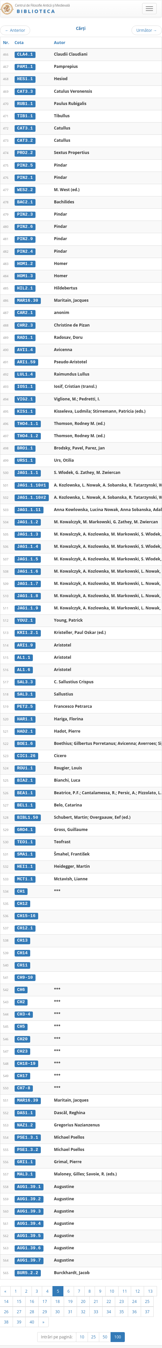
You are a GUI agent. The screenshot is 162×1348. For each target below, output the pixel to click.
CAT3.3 (25, 91)
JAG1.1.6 (27, 566)
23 (121, 1288)
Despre (137, 1345)
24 (134, 1288)
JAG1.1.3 (27, 530)
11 (124, 1278)
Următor (146, 30)
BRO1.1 (25, 444)
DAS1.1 (25, 1102)
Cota (19, 42)
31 (70, 1299)
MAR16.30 (27, 298)
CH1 (21, 883)
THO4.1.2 (27, 432)
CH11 (22, 956)
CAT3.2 (25, 140)
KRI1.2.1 (27, 627)
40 (32, 1309)
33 (96, 1299)
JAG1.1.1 (27, 469)
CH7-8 (24, 1078)
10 (112, 1278)
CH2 (21, 992)
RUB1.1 (25, 103)
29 (44, 1299)
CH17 (22, 1065)
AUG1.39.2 (29, 1187)
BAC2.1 (25, 201)
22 (109, 1288)
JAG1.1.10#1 (31, 481)
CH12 (22, 895)
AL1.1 (24, 651)
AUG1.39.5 (29, 1224)
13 (150, 1278)
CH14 (22, 944)
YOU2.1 (25, 615)
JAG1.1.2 (27, 517)
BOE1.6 (25, 737)
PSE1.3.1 (27, 1126)
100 (117, 1324)
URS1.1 (25, 456)
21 (96, 1288)
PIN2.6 (25, 225)
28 (32, 1299)
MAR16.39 (27, 1090)
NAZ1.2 (25, 1114)
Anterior (15, 30)
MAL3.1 (25, 1163)
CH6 (21, 980)
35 (121, 1299)
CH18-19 (26, 1053)
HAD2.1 (25, 724)
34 (109, 1299)
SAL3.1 (25, 688)
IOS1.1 (25, 383)
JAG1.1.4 (27, 541)
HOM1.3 (25, 274)
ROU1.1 (25, 761)
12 (137, 1278)
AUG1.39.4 (29, 1212)
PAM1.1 (25, 67)
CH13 (22, 931)
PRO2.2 (25, 152)
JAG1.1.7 (27, 578)
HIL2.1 (25, 286)
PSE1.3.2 (27, 1139)
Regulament (98, 1345)
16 (32, 1288)
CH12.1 (25, 919)
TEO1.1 (25, 834)
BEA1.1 (25, 785)
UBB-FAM (106, 1339)
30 (57, 1299)
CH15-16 (26, 907)
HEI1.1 (25, 858)
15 (19, 1288)
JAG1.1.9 (27, 602)
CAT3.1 (25, 127)
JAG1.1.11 (29, 505)
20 (83, 1288)
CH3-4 (24, 1005)
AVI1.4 (25, 347)
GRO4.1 (25, 822)
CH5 (21, 1017)
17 (44, 1288)
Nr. (6, 42)
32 (83, 1299)
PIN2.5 (25, 164)
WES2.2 (25, 188)
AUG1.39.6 (29, 1236)
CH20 (22, 1029)
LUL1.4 (25, 371)
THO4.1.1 (27, 420)
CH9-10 (25, 968)
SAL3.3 (25, 676)
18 (57, 1288)
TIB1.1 (25, 115)
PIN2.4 (25, 249)
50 (105, 1324)
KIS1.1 (25, 408)
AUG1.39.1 (29, 1175)
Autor (59, 42)
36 (134, 1299)
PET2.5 (25, 700)
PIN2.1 (25, 176)
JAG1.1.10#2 (31, 493)
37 (147, 1299)
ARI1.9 (25, 639)
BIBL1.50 (27, 810)
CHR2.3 (25, 322)
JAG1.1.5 (27, 554)
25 (147, 1288)
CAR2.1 (25, 310)
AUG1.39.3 (29, 1200)
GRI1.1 (25, 1151)
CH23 (22, 1041)
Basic (152, 1345)
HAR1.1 (25, 712)
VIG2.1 (25, 395)
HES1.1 (25, 79)
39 (19, 1309)
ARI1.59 (26, 359)
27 (19, 1299)
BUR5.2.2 (27, 1260)
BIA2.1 (25, 773)
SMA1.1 (25, 846)
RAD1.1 (25, 334)
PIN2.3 (25, 213)
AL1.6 (24, 663)
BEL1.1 (25, 798)
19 (70, 1288)
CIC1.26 (26, 749)
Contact (120, 1345)
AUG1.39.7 (29, 1248)
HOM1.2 (25, 261)
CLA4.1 (25, 54)
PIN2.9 (25, 237)
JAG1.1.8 (27, 591)
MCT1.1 (25, 870)
